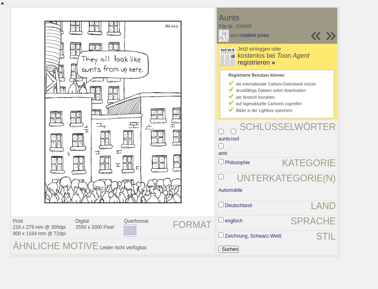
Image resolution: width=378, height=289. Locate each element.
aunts (224, 139)
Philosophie (237, 162)
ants (223, 153)
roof (235, 139)
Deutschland (238, 205)
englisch (233, 221)
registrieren (256, 62)
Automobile (230, 190)
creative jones (254, 35)
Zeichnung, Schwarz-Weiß (253, 236)
